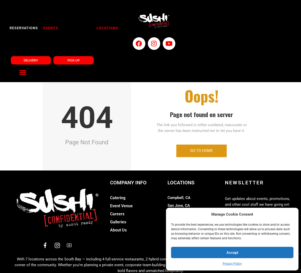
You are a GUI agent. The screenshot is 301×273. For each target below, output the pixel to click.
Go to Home (201, 121)
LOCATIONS (105, 28)
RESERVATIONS (24, 28)
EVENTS (50, 28)
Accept (232, 252)
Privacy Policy (232, 263)
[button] (290, 214)
